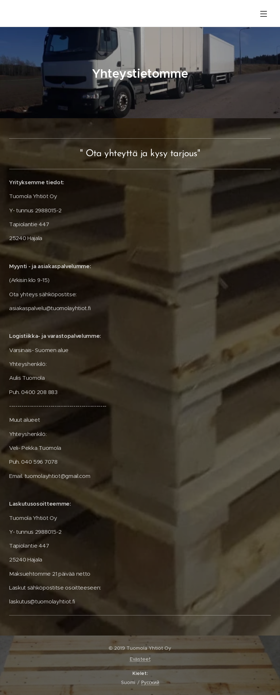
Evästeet (140, 659)
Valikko (263, 13)
